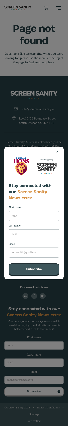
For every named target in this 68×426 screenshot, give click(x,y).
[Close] (59, 151)
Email (12, 244)
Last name (14, 225)
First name (15, 207)
